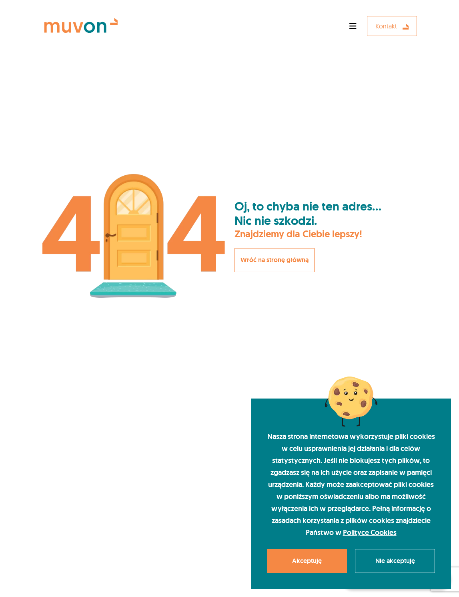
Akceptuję (307, 561)
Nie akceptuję (395, 561)
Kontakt (392, 26)
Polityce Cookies (370, 532)
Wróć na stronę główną (275, 260)
